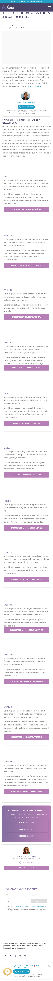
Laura (13, 26)
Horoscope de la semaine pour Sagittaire (26, 630)
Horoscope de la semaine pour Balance (26, 528)
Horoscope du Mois (26, 829)
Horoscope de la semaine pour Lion (26, 423)
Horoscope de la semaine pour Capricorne (26, 681)
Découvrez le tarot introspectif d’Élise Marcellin (26, 1)
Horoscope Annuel (26, 836)
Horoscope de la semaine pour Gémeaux (26, 317)
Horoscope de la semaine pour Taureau (26, 266)
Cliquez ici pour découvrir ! (26, 868)
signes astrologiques (34, 86)
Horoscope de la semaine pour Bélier (26, 209)
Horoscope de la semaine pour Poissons (26, 792)
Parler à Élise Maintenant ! (26, 102)
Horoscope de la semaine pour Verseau (26, 737)
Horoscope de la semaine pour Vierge (26, 475)
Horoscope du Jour (27, 822)
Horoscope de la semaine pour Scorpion (26, 579)
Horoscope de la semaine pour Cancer (26, 368)
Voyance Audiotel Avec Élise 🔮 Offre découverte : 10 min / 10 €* (26, 966)
